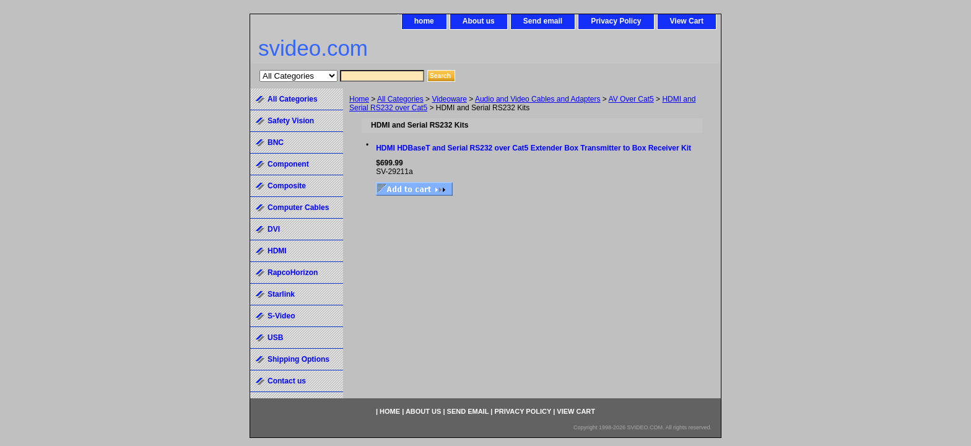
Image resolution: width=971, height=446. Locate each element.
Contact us (287, 381)
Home (359, 99)
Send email (542, 21)
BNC (276, 142)
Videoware (449, 99)
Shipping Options (298, 359)
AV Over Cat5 (631, 99)
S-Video (281, 316)
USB (275, 337)
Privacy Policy (616, 21)
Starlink (281, 294)
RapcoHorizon (293, 272)
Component (288, 164)
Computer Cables (298, 207)
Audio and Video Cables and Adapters (538, 99)
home (424, 21)
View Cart (686, 21)
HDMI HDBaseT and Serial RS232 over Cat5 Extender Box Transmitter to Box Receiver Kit (533, 148)
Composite (287, 185)
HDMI (277, 251)
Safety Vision (291, 120)
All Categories (400, 99)
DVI (274, 229)
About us (479, 21)
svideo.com (313, 48)
